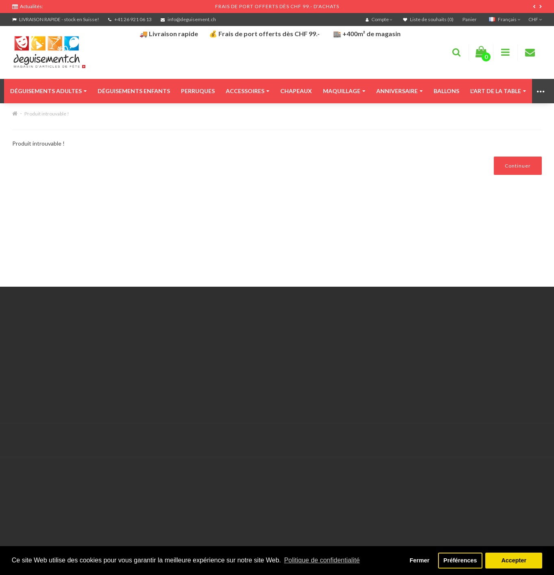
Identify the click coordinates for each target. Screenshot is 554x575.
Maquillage (344, 90)
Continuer (518, 166)
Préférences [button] (460, 560)
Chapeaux (296, 90)
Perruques (198, 90)
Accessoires (247, 90)
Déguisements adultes (48, 90)
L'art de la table (498, 90)
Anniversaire (399, 90)
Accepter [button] (513, 560)
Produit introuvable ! (46, 114)
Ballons (446, 90)
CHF (535, 19)
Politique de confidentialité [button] (322, 560)
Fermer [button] (420, 560)
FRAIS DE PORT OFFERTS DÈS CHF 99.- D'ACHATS (277, 6)
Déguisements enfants (134, 90)
